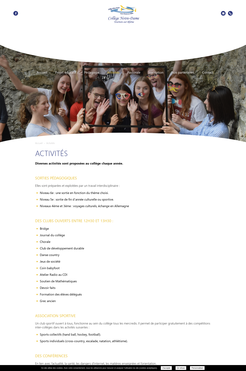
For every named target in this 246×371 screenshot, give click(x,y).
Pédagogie (91, 72)
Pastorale (133, 72)
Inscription (155, 72)
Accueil (42, 72)
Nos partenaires (182, 72)
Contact (207, 72)
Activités (113, 72)
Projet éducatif (65, 72)
